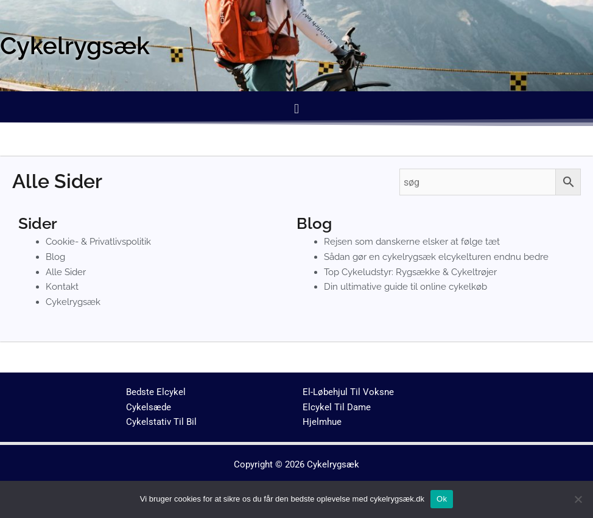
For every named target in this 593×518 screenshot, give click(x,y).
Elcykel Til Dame (337, 407)
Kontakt (62, 286)
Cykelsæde (148, 407)
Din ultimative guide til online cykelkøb (405, 286)
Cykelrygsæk (73, 301)
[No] (578, 499)
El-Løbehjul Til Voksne (348, 392)
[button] (296, 108)
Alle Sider (66, 272)
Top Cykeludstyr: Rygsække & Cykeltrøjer (410, 272)
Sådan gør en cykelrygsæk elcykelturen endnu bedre (436, 256)
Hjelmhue (322, 421)
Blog (55, 256)
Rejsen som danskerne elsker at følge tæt (412, 241)
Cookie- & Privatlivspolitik (98, 241)
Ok (442, 498)
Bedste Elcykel (156, 392)
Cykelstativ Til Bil (161, 421)
